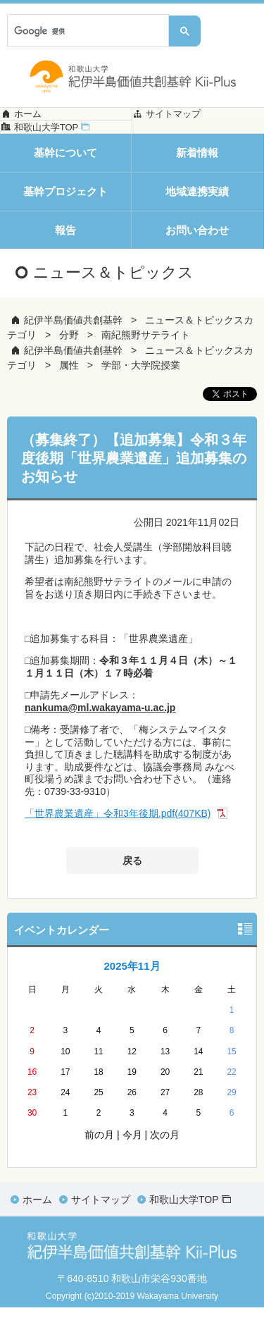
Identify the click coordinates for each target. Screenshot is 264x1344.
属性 (69, 401)
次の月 (165, 1171)
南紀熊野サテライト (145, 371)
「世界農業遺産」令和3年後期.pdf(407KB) (118, 850)
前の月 (99, 1171)
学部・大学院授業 (140, 401)
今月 (132, 1171)
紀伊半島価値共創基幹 (73, 356)
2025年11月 (131, 1003)
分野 (69, 371)
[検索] (86, 31)
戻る (132, 896)
